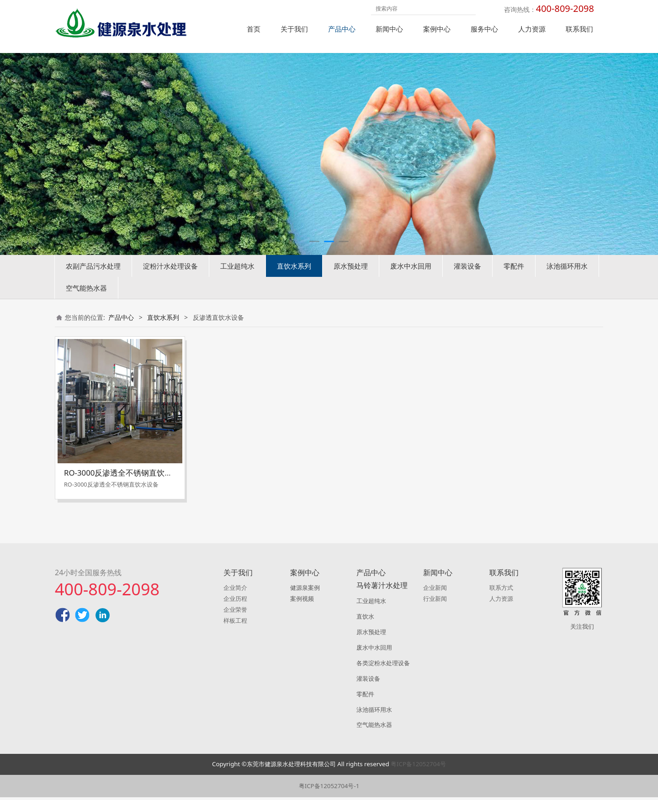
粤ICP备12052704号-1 (329, 788)
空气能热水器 (86, 302)
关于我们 (294, 28)
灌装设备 (467, 280)
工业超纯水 (237, 280)
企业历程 (235, 601)
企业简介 (235, 590)
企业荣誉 (235, 612)
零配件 (514, 280)
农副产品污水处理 (93, 280)
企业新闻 (435, 590)
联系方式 (501, 590)
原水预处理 (351, 280)
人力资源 (532, 28)
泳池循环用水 (567, 280)
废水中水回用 (410, 280)
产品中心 (342, 28)
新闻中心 (389, 28)
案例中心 (437, 28)
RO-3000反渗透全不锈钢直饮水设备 (126, 487)
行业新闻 (435, 601)
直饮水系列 (294, 280)
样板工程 (235, 623)
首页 (253, 28)
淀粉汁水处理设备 (170, 280)
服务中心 (484, 28)
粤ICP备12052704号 (418, 767)
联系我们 (579, 28)
